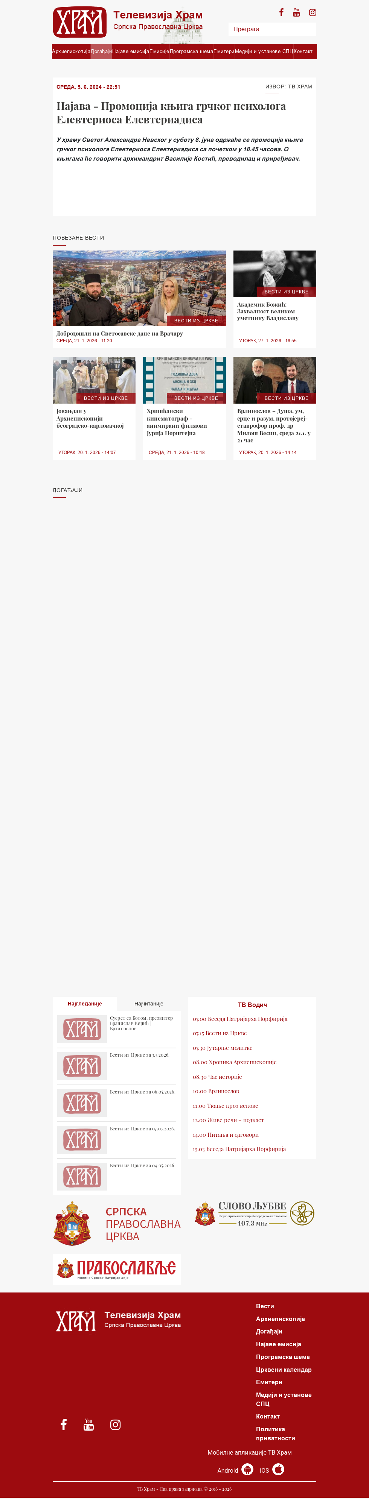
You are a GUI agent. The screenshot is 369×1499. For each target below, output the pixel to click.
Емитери (224, 51)
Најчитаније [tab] (148, 1004)
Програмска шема (191, 51)
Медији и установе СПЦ (264, 51)
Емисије (159, 51)
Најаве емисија (130, 51)
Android (235, 1471)
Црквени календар (284, 1370)
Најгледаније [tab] (85, 1004)
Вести (265, 1306)
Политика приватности (275, 1435)
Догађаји (101, 51)
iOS (272, 1471)
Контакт (303, 51)
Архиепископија (71, 51)
